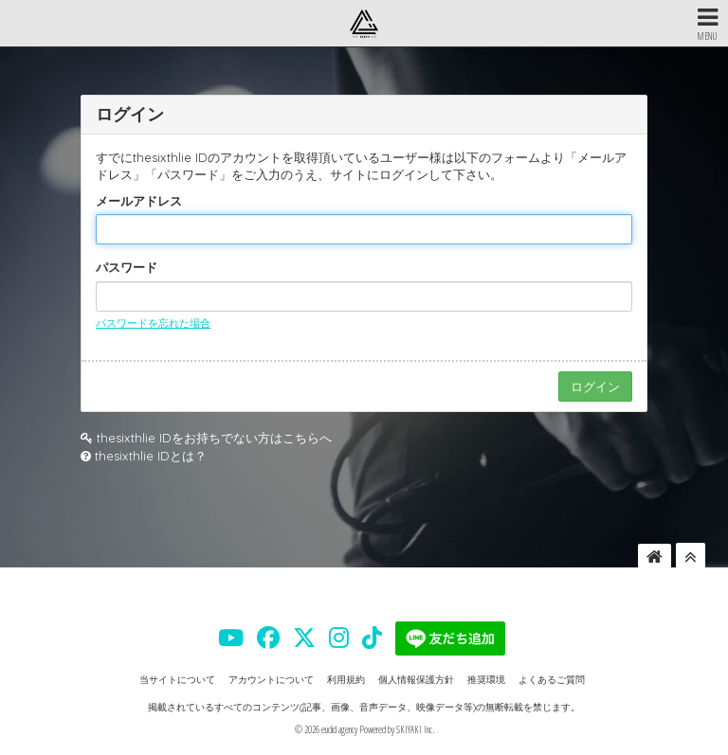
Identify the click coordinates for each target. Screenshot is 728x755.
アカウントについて (271, 680)
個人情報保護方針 (416, 680)
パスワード (126, 267)
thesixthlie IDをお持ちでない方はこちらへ (214, 437)
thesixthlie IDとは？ (151, 455)
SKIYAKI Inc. (415, 729)
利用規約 (346, 680)
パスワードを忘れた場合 (153, 323)
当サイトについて (177, 680)
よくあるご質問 (552, 680)
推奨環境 (486, 680)
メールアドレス (139, 200)
